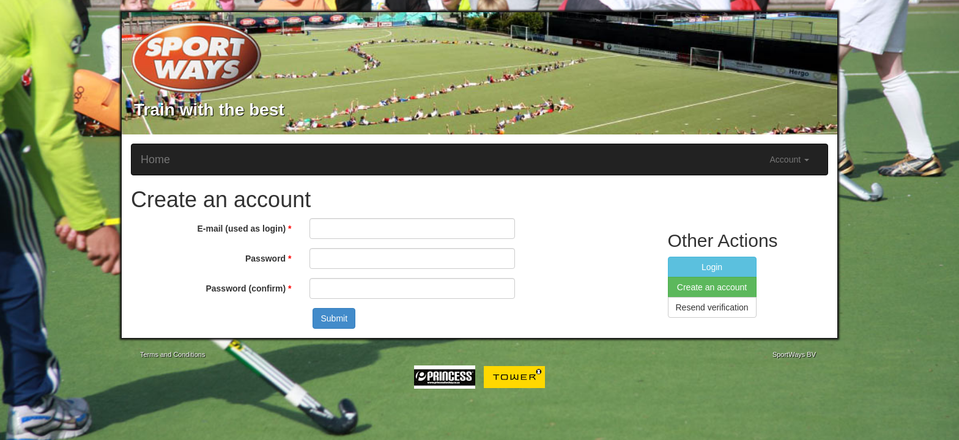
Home (155, 159)
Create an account (712, 287)
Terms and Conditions (172, 354)
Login (712, 267)
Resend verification (712, 307)
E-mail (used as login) (241, 228)
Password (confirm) (246, 288)
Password (265, 258)
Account (789, 159)
